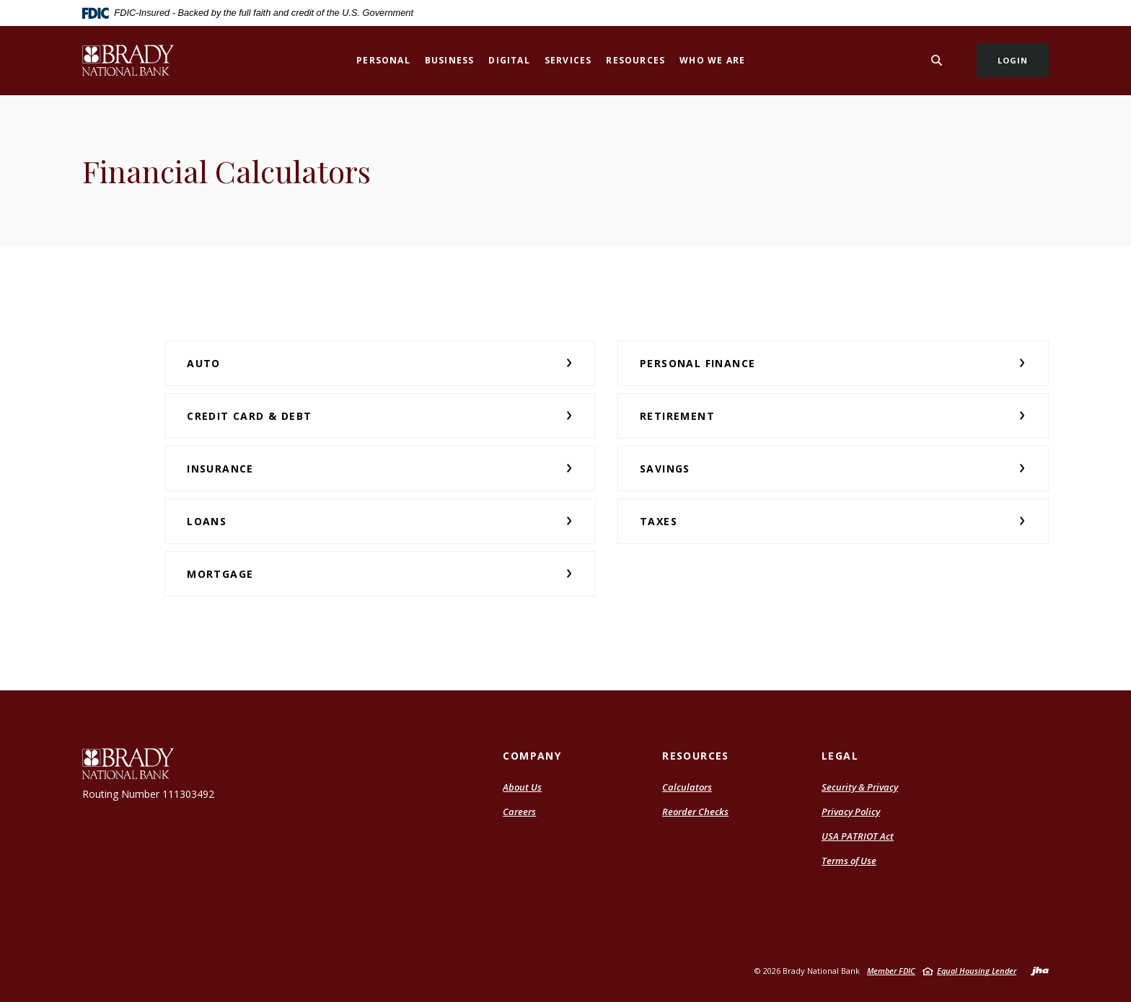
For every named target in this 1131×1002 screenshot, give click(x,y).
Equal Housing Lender (976, 970)
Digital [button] (508, 60)
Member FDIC (891, 970)
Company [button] (532, 756)
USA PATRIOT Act (858, 836)
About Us (522, 787)
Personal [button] (383, 60)
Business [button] (450, 60)
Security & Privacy (860, 787)
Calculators (687, 787)
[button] (380, 363)
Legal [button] (840, 756)
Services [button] (568, 60)
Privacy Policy (851, 811)
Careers (519, 811)
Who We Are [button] (712, 60)
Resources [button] (635, 60)
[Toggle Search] (937, 60)
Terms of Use (849, 860)
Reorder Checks (695, 811)
